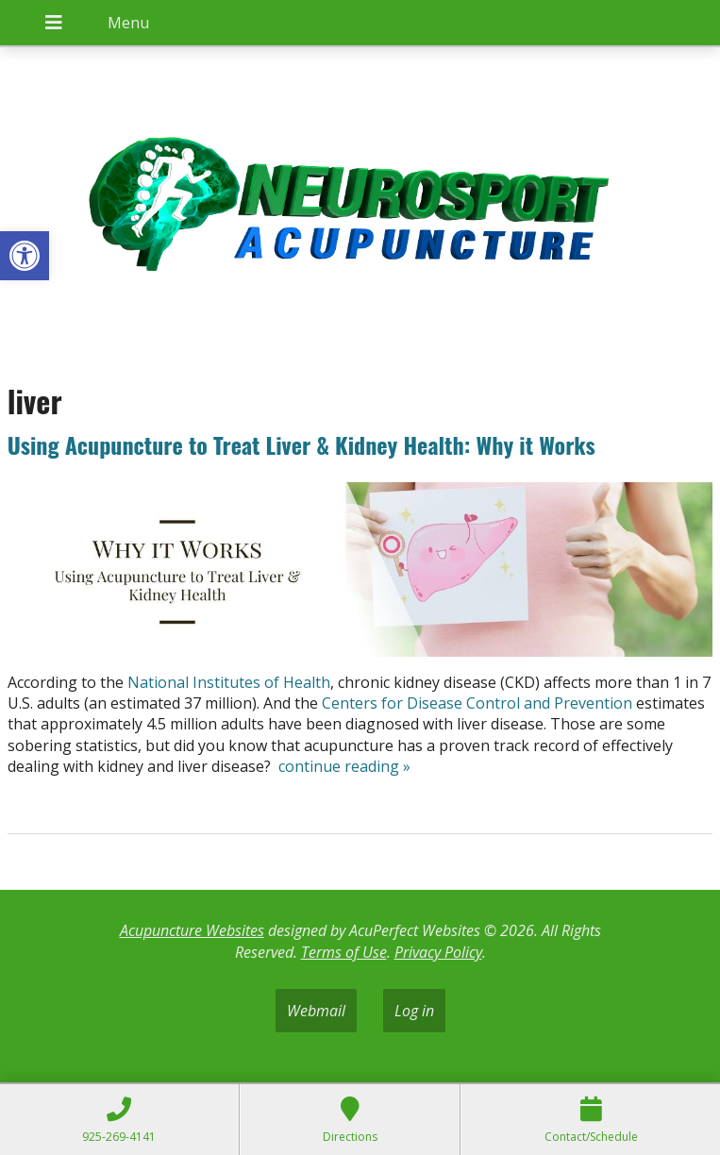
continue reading (344, 766)
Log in (414, 1010)
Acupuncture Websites (192, 930)
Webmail (316, 1010)
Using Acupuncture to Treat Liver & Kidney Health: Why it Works (301, 444)
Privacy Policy (438, 952)
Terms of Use (344, 952)
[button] (24, 255)
